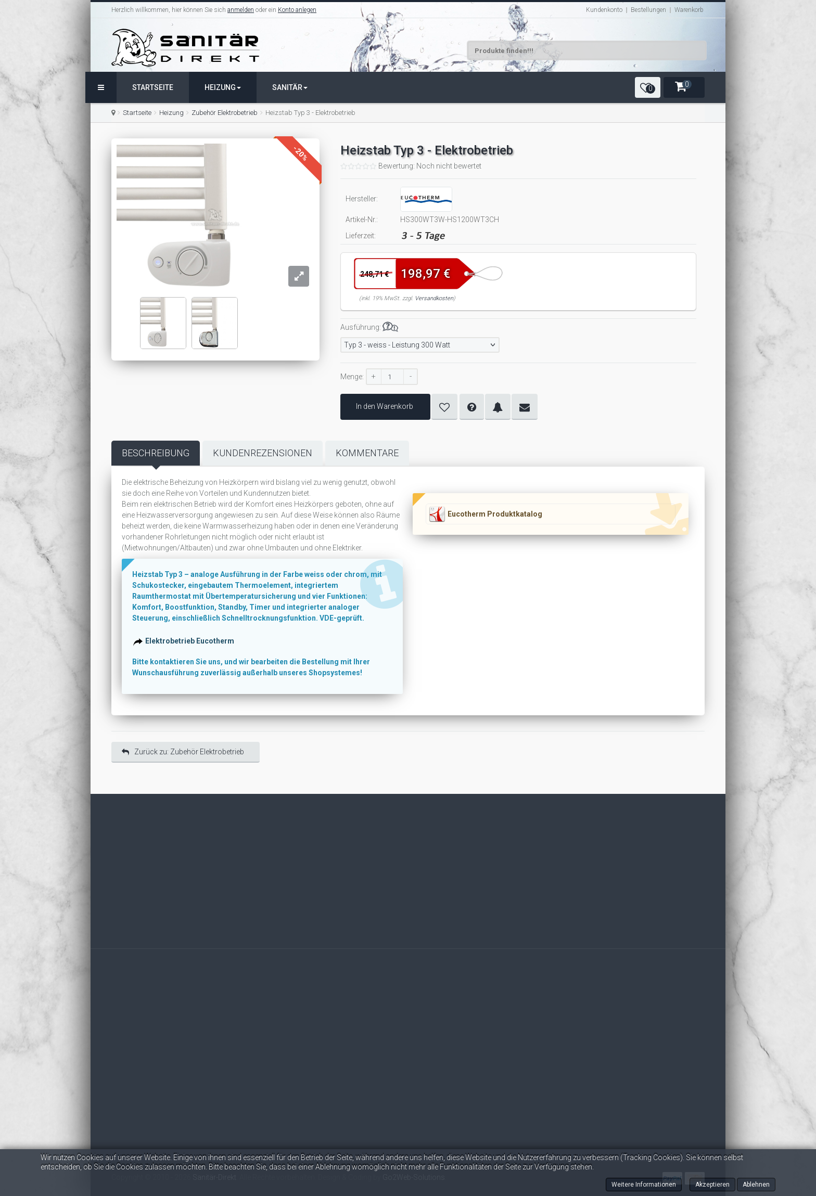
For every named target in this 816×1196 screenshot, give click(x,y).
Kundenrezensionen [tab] (262, 452)
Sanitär (290, 87)
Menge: (352, 376)
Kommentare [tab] (367, 452)
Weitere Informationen (643, 1184)
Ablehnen (756, 1184)
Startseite (152, 87)
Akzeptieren (712, 1184)
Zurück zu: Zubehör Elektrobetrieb (183, 752)
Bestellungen (648, 10)
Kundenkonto (604, 10)
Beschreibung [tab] (155, 452)
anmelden (240, 10)
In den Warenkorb (385, 406)
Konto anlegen (297, 10)
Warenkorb (689, 10)
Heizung (223, 87)
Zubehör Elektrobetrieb (225, 113)
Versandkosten (434, 298)
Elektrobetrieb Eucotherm (191, 642)
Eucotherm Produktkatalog (495, 514)
